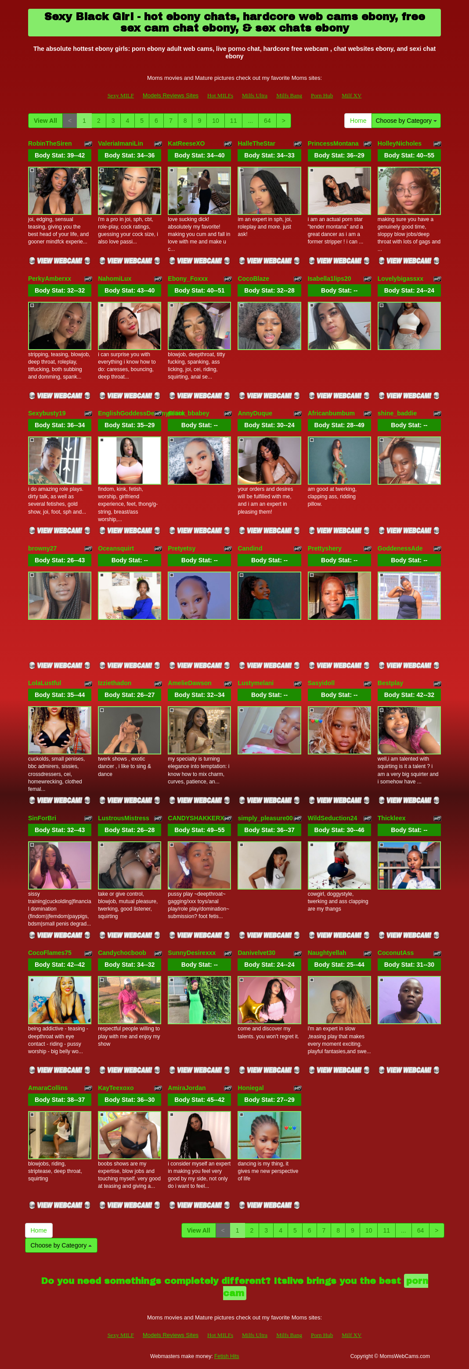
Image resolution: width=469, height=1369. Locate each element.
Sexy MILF (121, 95)
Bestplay (390, 682)
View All (45, 120)
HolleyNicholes (400, 143)
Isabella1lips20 (329, 278)
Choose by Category (406, 120)
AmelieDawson (190, 682)
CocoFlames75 (50, 952)
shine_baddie (397, 413)
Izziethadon (114, 682)
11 (233, 120)
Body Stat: (60, 155)
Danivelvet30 (256, 952)
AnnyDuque (255, 413)
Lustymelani (256, 682)
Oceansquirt (116, 548)
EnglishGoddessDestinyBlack (141, 413)
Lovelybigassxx (400, 278)
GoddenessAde (400, 548)
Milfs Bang (289, 95)
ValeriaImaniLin (120, 143)
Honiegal (250, 1087)
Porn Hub (322, 95)
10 (215, 120)
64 (267, 120)
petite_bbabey (188, 413)
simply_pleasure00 (265, 818)
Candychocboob (122, 952)
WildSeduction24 (332, 818)
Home (358, 120)
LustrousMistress (123, 818)
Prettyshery (325, 548)
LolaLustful (44, 682)
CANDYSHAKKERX (196, 818)
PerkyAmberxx (49, 278)
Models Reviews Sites (170, 95)
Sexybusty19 (47, 413)
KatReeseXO (186, 143)
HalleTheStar (256, 143)
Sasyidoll (321, 682)
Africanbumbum (331, 413)
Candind (250, 548)
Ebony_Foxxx (188, 278)
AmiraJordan (187, 1087)
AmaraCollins (48, 1087)
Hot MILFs (220, 95)
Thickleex (392, 818)
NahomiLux (114, 278)
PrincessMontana (333, 143)
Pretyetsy (181, 548)
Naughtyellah (327, 952)
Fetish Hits (226, 1356)
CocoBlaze (253, 278)
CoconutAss (396, 952)
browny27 (42, 548)
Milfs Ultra (254, 95)
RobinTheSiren (50, 143)
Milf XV (351, 95)
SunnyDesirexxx (192, 952)
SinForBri (42, 818)
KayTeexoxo (115, 1087)
